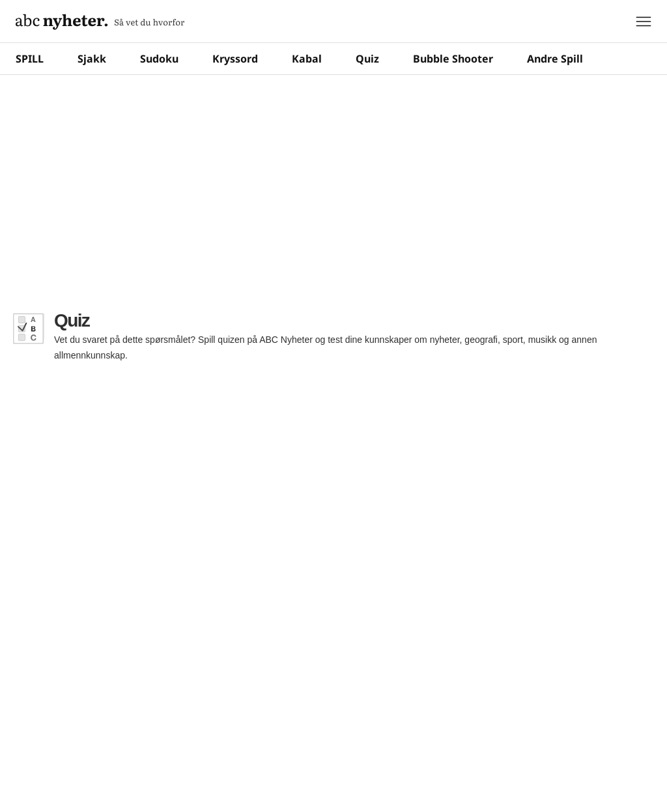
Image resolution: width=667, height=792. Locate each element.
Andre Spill (555, 58)
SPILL (30, 58)
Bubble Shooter (453, 58)
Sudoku (159, 58)
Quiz (367, 58)
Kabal (307, 58)
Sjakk (92, 58)
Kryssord (235, 58)
